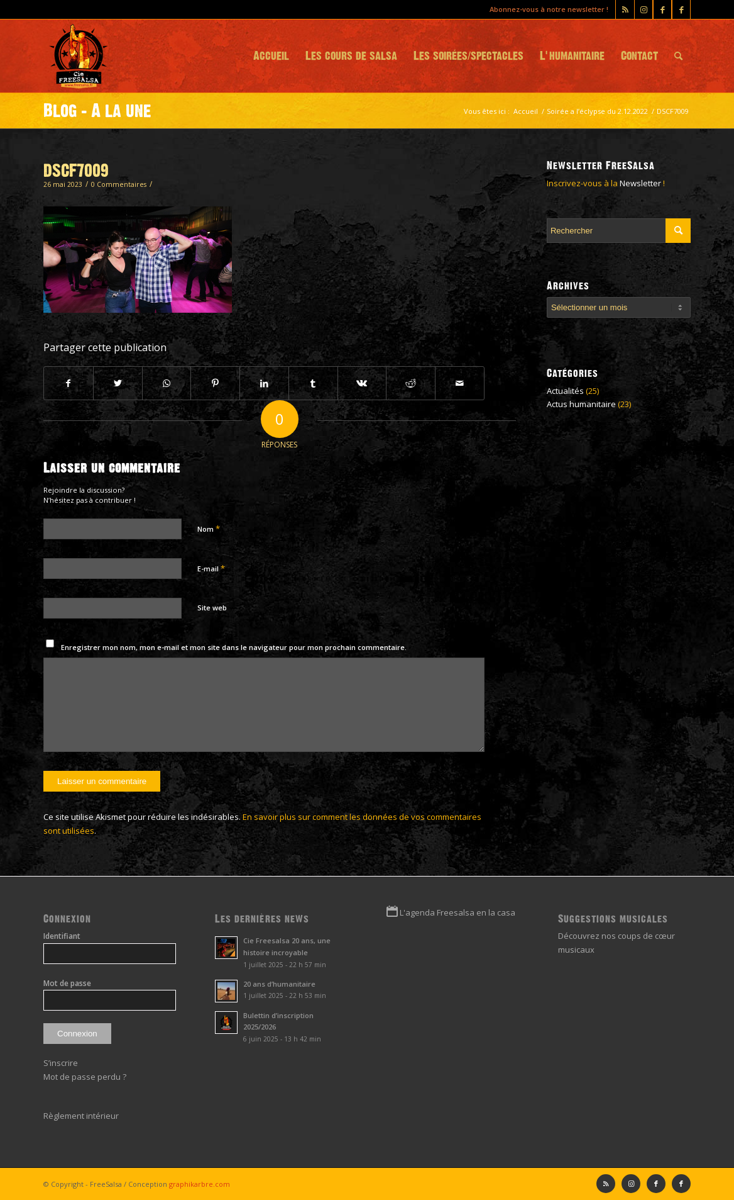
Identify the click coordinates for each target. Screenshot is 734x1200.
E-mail (211, 568)
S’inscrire (60, 1062)
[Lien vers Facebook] (681, 9)
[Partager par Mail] (459, 383)
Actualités (565, 390)
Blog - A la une (97, 110)
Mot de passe (67, 983)
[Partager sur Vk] (362, 383)
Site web (212, 607)
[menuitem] (271, 56)
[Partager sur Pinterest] (215, 383)
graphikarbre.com (199, 1184)
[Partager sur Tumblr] (313, 383)
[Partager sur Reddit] (410, 383)
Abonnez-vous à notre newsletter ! (549, 9)
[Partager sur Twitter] (118, 383)
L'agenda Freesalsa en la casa (457, 912)
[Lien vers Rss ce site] (625, 9)
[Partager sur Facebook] (68, 383)
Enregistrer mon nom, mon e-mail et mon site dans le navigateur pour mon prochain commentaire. (234, 647)
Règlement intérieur (81, 1115)
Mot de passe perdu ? (84, 1076)
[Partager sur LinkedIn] (264, 383)
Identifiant (61, 936)
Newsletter (640, 183)
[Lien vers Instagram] (643, 9)
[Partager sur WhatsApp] (167, 383)
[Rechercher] (678, 56)
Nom (208, 528)
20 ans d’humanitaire (279, 984)
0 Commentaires (118, 184)
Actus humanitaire (581, 404)
